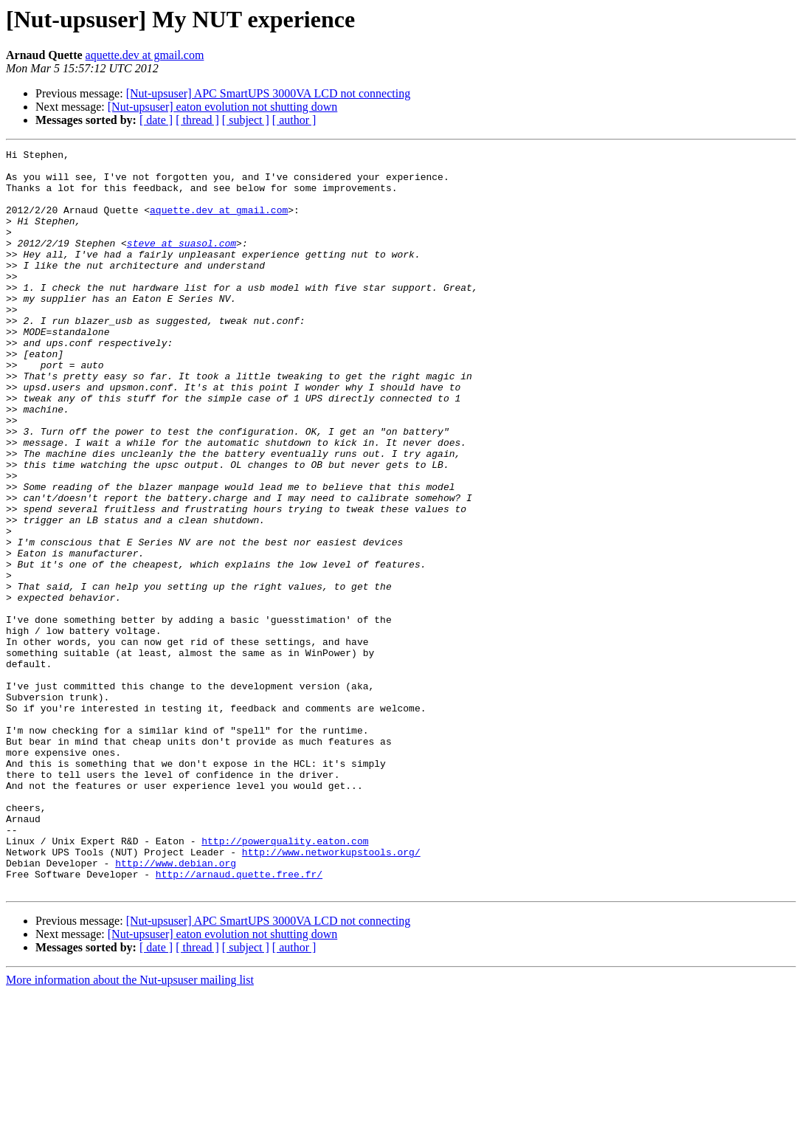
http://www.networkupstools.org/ (331, 993)
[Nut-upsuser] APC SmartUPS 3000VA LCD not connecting (268, 93)
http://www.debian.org (175, 1006)
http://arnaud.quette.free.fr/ (239, 1020)
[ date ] (156, 120)
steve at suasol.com (181, 262)
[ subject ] (245, 120)
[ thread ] (197, 120)
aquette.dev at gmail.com (145, 55)
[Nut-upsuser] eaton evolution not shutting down (223, 106)
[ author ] (294, 120)
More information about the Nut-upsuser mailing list (130, 1128)
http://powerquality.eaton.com (284, 980)
